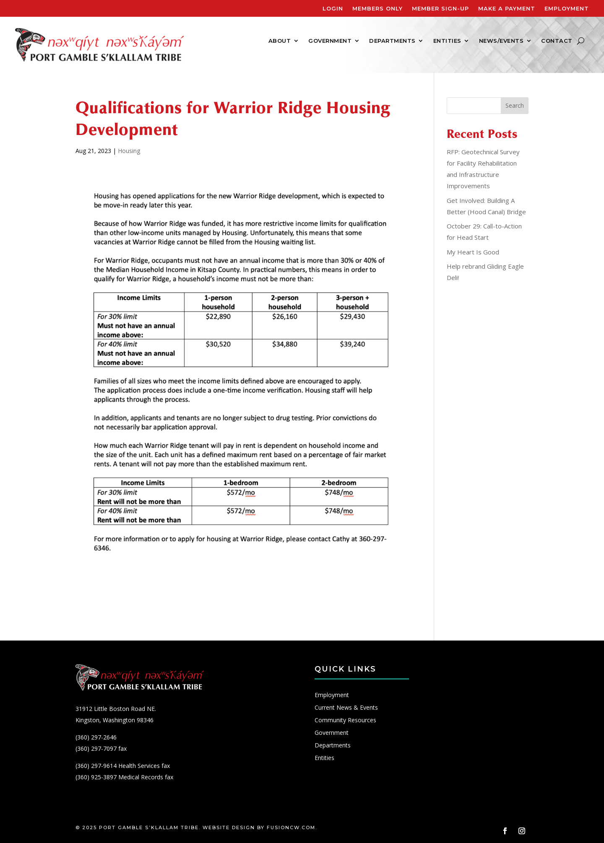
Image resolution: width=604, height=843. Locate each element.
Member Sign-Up (440, 8)
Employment (566, 8)
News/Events (501, 41)
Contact (557, 41)
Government (329, 41)
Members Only (377, 8)
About (279, 41)
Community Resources (345, 720)
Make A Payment (506, 8)
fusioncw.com (291, 827)
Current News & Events (346, 708)
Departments (392, 41)
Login (333, 8)
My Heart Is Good (473, 252)
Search (514, 105)
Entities (447, 41)
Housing (129, 151)
